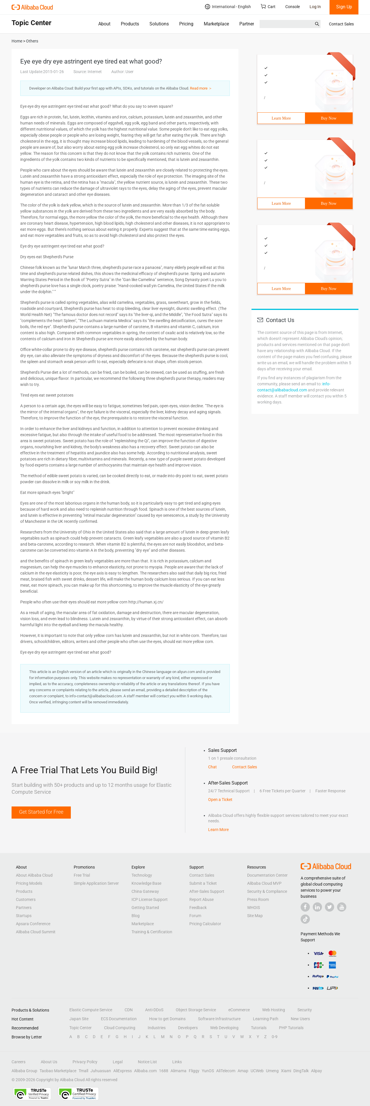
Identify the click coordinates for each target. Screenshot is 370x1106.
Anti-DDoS (154, 1010)
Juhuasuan (100, 1070)
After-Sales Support (206, 891)
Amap (243, 1070)
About (104, 24)
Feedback (198, 907)
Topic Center (80, 1027)
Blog (136, 915)
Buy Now (328, 118)
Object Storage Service (196, 1010)
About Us (49, 1061)
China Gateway (145, 891)
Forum (195, 915)
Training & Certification (152, 932)
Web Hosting (273, 1010)
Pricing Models (29, 883)
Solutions (159, 24)
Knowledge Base (146, 883)
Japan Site (78, 1018)
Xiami (286, 1070)
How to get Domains (167, 1018)
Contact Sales (341, 24)
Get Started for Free (41, 812)
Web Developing (224, 1027)
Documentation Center (267, 875)
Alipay (316, 1070)
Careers (18, 1061)
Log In (315, 6)
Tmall (83, 1070)
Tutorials (259, 1027)
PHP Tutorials (291, 1027)
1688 (163, 1070)
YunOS (208, 1070)
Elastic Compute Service (90, 1010)
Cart (268, 6)
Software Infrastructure (219, 1018)
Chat (212, 767)
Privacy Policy (85, 1061)
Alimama (178, 1070)
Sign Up (344, 7)
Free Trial (82, 875)
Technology (142, 875)
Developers (188, 1027)
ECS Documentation (119, 1018)
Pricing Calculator (205, 923)
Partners (247, 24)
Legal (118, 1061)
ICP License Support (150, 899)
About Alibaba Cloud (34, 875)
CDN (129, 1010)
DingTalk (301, 1070)
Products (130, 24)
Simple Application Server (96, 883)
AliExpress (122, 1070)
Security (304, 1010)
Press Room (258, 899)
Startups (24, 915)
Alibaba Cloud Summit (36, 932)
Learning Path (265, 1018)
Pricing (186, 24)
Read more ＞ (201, 88)
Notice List (147, 1061)
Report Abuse (201, 899)
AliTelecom (225, 1070)
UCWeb (257, 1070)
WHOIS (253, 907)
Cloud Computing (119, 1027)
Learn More (281, 118)
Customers (26, 899)
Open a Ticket (220, 799)
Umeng (272, 1070)
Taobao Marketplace (58, 1070)
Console (292, 6)
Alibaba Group (24, 1070)
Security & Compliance (267, 891)
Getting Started (145, 907)
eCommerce (239, 1010)
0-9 (275, 1036)
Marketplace (216, 24)
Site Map (255, 915)
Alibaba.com (145, 1070)
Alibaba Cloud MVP (264, 883)
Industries (157, 1027)
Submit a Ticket (203, 883)
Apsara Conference (33, 923)
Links (177, 1061)
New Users (300, 1018)
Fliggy (194, 1070)
